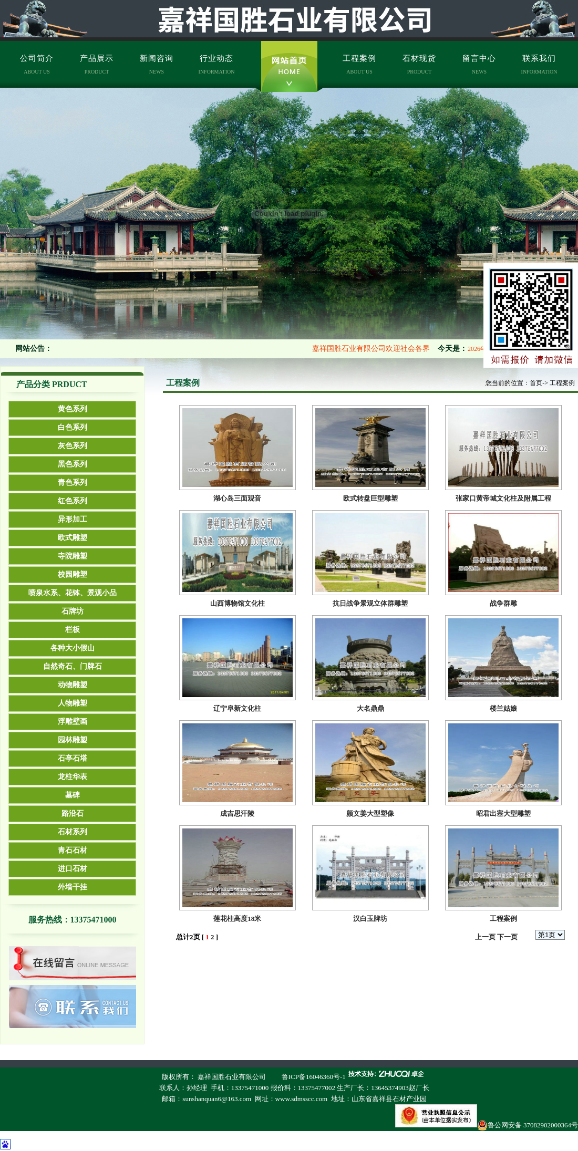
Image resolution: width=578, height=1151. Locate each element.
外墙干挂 (72, 887)
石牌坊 (72, 611)
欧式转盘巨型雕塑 (370, 498)
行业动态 (217, 64)
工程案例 (359, 64)
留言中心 (479, 64)
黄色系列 (72, 409)
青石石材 (72, 850)
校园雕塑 (72, 574)
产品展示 (96, 64)
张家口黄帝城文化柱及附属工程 (503, 498)
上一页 (485, 937)
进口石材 (72, 869)
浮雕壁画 (72, 721)
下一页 (507, 937)
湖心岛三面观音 (237, 498)
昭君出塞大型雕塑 (503, 813)
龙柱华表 (72, 777)
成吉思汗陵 (237, 813)
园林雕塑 (72, 740)
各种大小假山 (72, 648)
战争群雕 (503, 603)
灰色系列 (72, 446)
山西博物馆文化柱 (237, 603)
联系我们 (539, 64)
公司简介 (37, 64)
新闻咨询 (156, 64)
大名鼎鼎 (370, 708)
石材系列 (72, 832)
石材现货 (419, 64)
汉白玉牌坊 (370, 918)
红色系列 (72, 501)
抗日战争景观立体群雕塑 (370, 603)
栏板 (72, 630)
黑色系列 (72, 464)
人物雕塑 (72, 703)
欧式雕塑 (72, 538)
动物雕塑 (72, 685)
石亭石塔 (72, 758)
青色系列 (72, 482)
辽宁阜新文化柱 (237, 708)
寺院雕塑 (72, 556)
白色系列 (72, 427)
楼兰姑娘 (503, 708)
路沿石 (72, 813)
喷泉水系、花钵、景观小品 (72, 593)
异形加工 (72, 519)
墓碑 (72, 795)
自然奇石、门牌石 (72, 666)
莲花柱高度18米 (237, 918)
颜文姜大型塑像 (370, 813)
